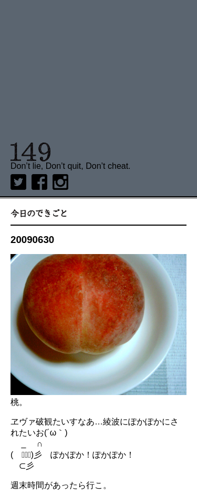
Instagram (60, 182)
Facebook (39, 182)
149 (31, 152)
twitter (18, 182)
